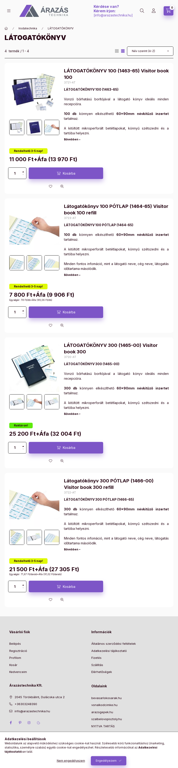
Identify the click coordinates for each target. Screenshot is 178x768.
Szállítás (97, 665)
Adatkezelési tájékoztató (109, 651)
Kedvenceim (18, 672)
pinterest (20, 722)
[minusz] (23, 176)
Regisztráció (18, 651)
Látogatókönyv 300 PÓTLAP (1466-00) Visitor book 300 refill (109, 484)
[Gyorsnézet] (62, 186)
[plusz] (23, 170)
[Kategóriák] (9, 10)
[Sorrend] (150, 51)
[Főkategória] (6, 28)
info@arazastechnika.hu (113, 15)
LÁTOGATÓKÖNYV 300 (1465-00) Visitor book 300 (111, 348)
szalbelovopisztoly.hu (106, 719)
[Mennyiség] (15, 173)
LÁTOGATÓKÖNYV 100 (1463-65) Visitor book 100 (116, 74)
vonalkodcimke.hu (104, 705)
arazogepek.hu (102, 712)
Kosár (13, 665)
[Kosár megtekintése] (168, 10)
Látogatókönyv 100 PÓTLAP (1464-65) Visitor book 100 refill (116, 210)
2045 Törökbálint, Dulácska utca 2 (40, 697)
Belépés (15, 643)
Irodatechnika (28, 28)
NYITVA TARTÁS (103, 726)
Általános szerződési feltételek (113, 643)
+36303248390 (26, 704)
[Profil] (153, 10)
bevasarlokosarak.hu (106, 698)
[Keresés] (142, 10)
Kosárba (69, 173)
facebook (10, 722)
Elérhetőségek (101, 672)
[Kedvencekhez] (50, 186)
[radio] (117, 51)
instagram (29, 722)
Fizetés (96, 658)
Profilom (15, 658)
